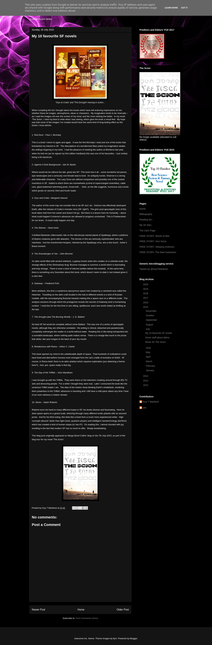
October (150, 315)
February (151, 366)
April (148, 356)
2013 (146, 380)
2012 (146, 385)
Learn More (171, 7)
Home (81, 609)
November (151, 311)
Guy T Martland (151, 401)
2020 (146, 284)
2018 (146, 293)
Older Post (123, 609)
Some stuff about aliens (157, 337)
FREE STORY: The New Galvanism (157, 252)
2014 (146, 376)
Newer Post (38, 609)
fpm (115, 638)
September (152, 320)
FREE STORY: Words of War (154, 236)
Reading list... (146, 219)
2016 (146, 302)
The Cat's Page (147, 230)
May (148, 352)
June (148, 347)
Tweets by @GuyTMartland (153, 269)
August (150, 324)
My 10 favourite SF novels (158, 333)
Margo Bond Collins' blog (79, 435)
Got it (184, 7)
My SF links (145, 225)
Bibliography (145, 214)
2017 (146, 298)
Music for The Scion (155, 342)
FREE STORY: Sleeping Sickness (156, 246)
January (150, 370)
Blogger (133, 638)
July (148, 329)
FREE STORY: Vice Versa (152, 241)
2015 (146, 307)
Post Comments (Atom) (87, 618)
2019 (146, 289)
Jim (144, 407)
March (149, 361)
